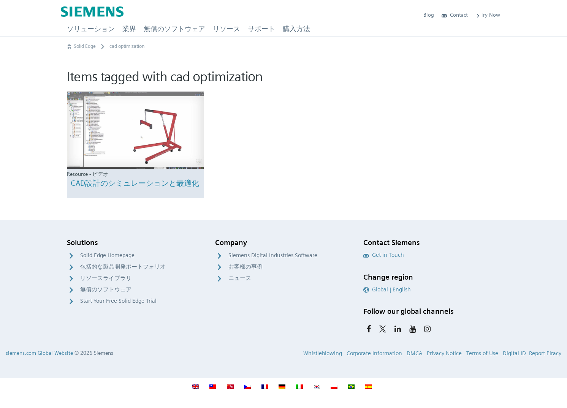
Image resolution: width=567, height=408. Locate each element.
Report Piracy (545, 353)
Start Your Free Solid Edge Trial (118, 300)
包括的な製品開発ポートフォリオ (123, 266)
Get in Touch (383, 254)
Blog (428, 15)
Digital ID (514, 353)
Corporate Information (374, 353)
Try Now (487, 15)
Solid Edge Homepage (107, 255)
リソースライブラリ (105, 278)
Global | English (387, 289)
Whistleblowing (322, 353)
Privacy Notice (444, 353)
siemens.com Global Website (39, 353)
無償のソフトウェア (105, 289)
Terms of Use (482, 353)
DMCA (414, 353)
